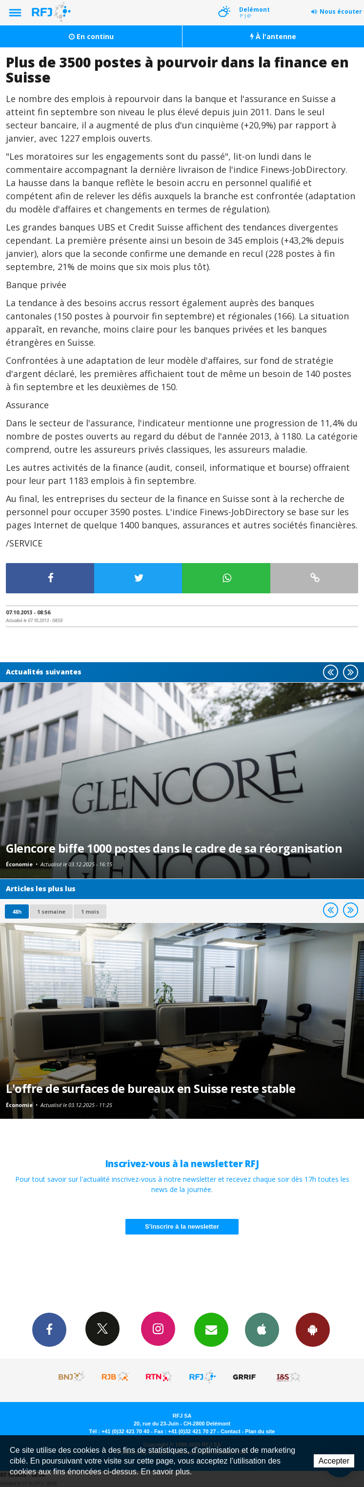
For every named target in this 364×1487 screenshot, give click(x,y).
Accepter (334, 1461)
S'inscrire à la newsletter (182, 1226)
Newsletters (211, 1329)
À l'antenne (273, 36)
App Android (313, 1329)
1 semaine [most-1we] (51, 911)
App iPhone (262, 1329)
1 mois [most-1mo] (90, 911)
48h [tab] (16, 911)
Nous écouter (341, 11)
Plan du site (260, 1431)
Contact (230, 1431)
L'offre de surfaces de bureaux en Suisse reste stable (150, 1088)
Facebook (49, 1329)
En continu (91, 36)
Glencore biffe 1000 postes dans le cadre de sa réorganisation (174, 848)
